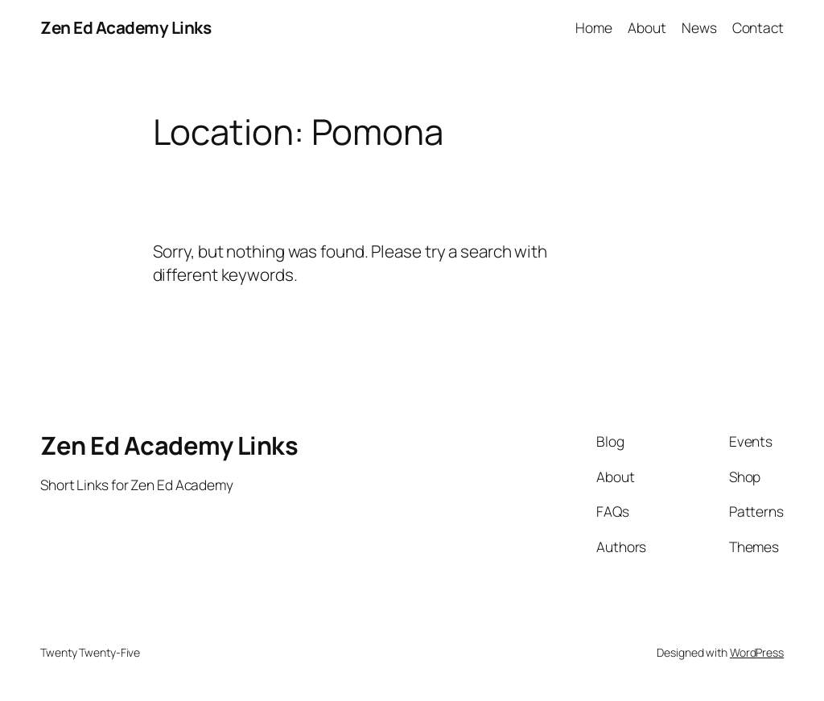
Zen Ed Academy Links (125, 27)
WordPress (757, 652)
